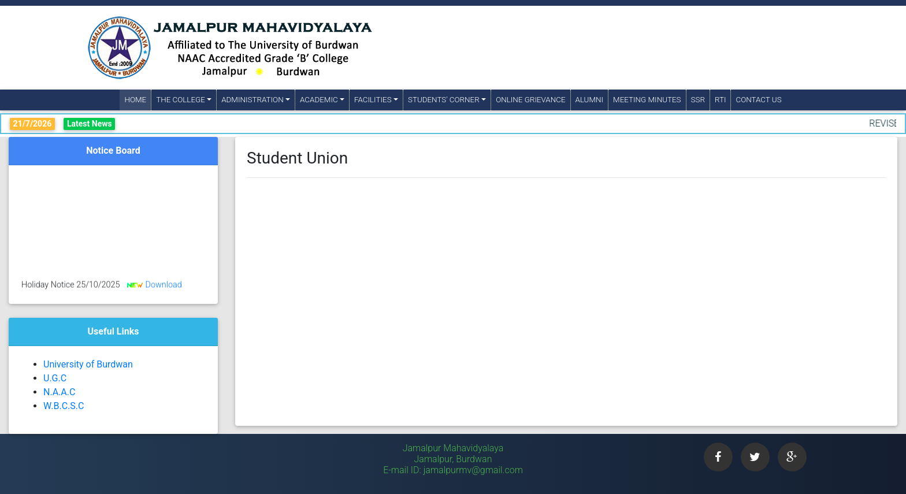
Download (163, 287)
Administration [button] (252, 99)
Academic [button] (319, 99)
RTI (720, 99)
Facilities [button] (373, 99)
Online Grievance (530, 99)
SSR (698, 99)
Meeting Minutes (647, 99)
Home (137, 99)
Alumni (589, 99)
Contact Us (758, 99)
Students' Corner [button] (444, 99)
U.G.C (54, 378)
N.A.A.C (59, 392)
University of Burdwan (88, 364)
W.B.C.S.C (63, 405)
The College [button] (180, 99)
